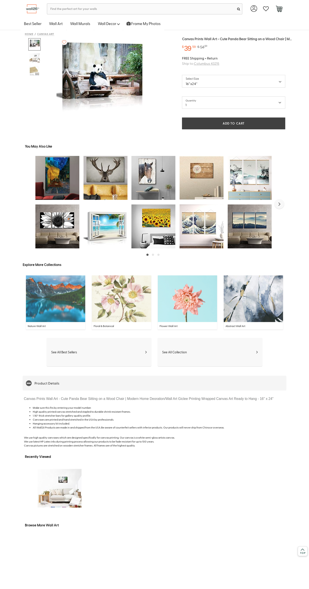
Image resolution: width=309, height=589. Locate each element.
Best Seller (33, 23)
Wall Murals (80, 23)
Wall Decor (109, 23)
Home (29, 33)
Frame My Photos (144, 23)
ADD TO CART (234, 123)
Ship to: (200, 63)
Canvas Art (46, 33)
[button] (279, 204)
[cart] (279, 9)
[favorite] (266, 9)
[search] (238, 8)
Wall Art (56, 23)
